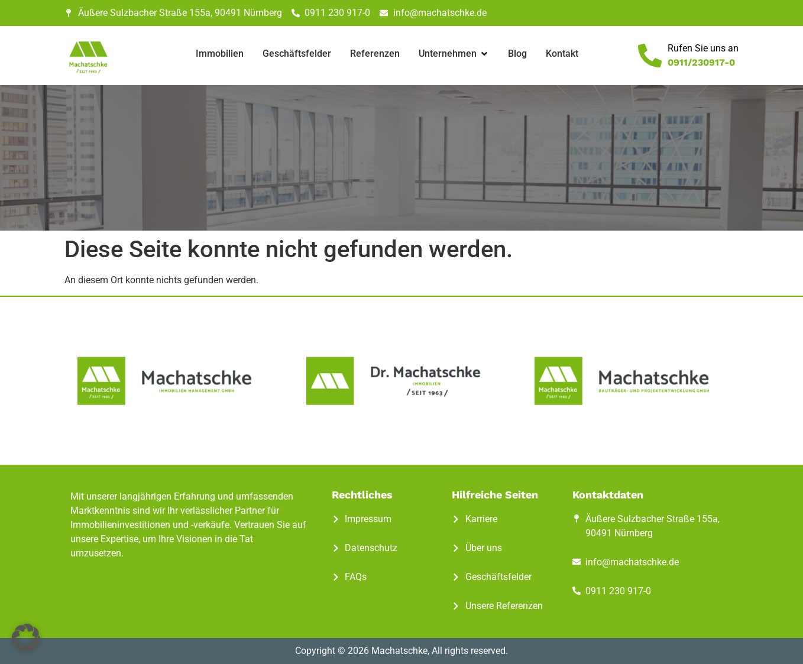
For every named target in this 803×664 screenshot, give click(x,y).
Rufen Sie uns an (703, 48)
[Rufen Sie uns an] (650, 55)
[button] (26, 638)
